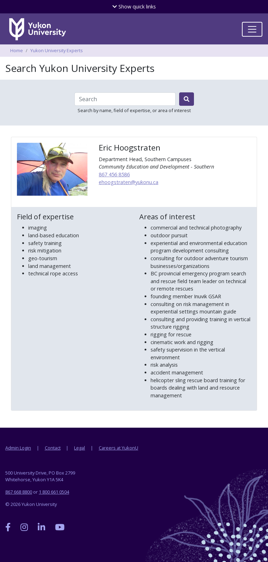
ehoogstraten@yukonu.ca (128, 182)
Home (16, 50)
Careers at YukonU (118, 448)
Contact (53, 448)
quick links (134, 6)
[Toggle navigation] (252, 29)
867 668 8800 (18, 492)
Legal (79, 448)
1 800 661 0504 (54, 492)
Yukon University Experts (56, 50)
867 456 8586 (114, 174)
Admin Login (18, 448)
